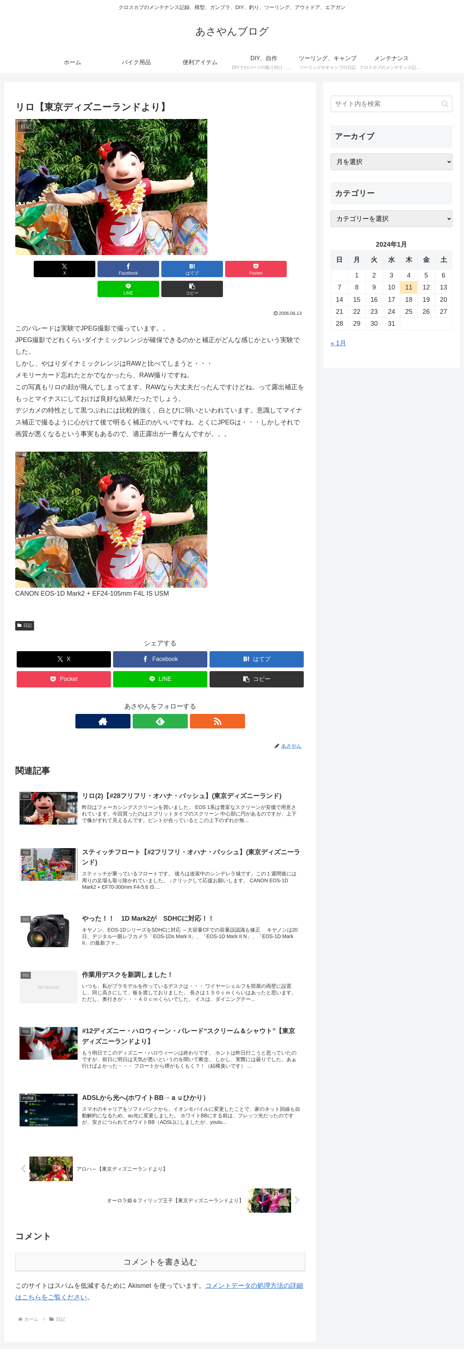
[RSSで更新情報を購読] (177, 701)
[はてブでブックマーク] (136, 269)
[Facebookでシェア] (87, 269)
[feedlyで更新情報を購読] (160, 701)
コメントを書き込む (160, 1248)
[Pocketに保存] (184, 269)
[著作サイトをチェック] (143, 701)
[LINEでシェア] (233, 269)
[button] (282, 269)
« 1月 (338, 343)
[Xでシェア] (38, 269)
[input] (391, 104)
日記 (24, 605)
